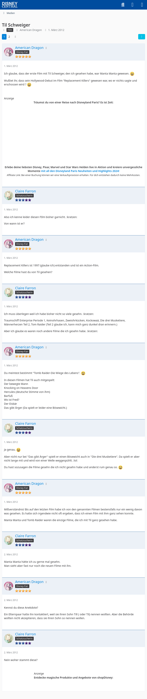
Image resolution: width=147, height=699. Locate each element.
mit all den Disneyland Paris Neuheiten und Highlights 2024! (80, 171)
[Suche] (123, 5)
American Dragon (31, 30)
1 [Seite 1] (4, 36)
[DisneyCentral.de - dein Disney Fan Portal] (9, 5)
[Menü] (142, 5)
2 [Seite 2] (9, 36)
